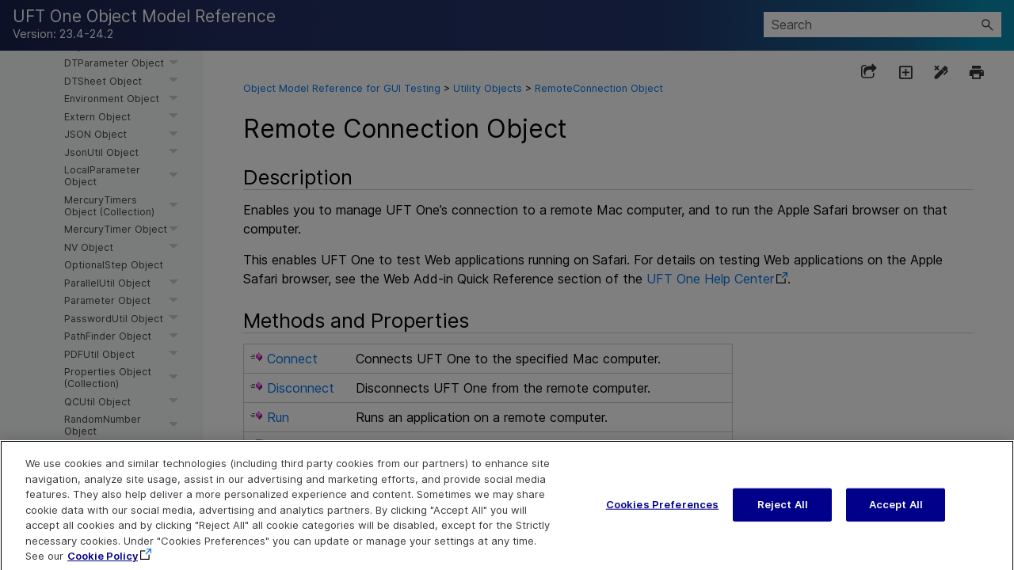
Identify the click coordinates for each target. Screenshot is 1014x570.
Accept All (896, 513)
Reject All (782, 513)
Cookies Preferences (662, 513)
